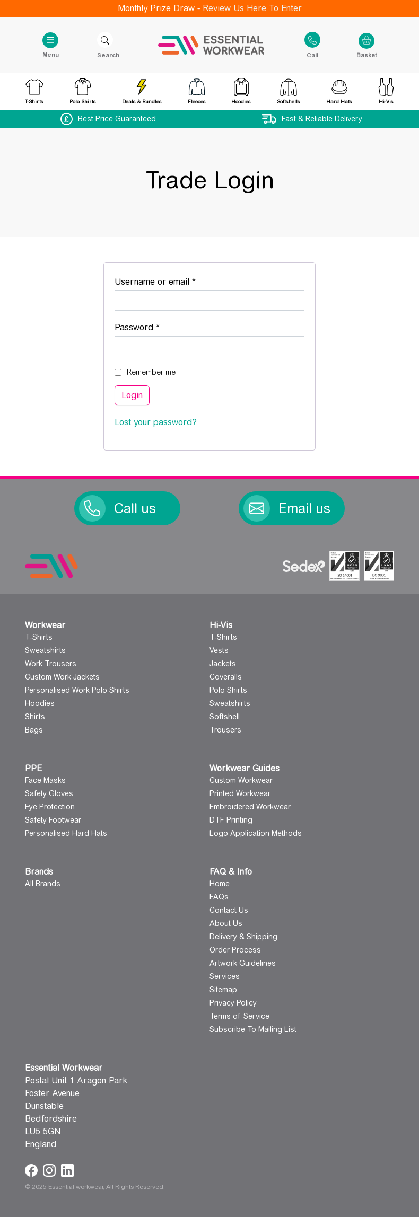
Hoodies (40, 703)
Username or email (173, 280)
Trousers (225, 730)
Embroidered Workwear (250, 806)
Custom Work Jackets (62, 677)
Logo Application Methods (256, 833)
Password (155, 325)
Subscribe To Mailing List (253, 1029)
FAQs (219, 897)
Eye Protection (50, 806)
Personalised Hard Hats (66, 833)
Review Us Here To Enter (252, 8)
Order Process (235, 950)
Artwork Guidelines (243, 963)
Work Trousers (50, 663)
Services (225, 976)
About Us (226, 923)
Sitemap (223, 989)
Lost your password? (156, 422)
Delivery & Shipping (243, 936)
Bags (34, 730)
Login (132, 395)
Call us (135, 508)
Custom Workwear (241, 780)
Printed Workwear (240, 793)
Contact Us (229, 910)
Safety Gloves (49, 793)
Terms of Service (239, 1016)
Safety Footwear (53, 820)
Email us (304, 508)
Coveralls (226, 677)
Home (220, 883)
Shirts (35, 716)
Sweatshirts (45, 650)
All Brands (42, 883)
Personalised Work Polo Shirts (77, 690)
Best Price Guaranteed (117, 118)
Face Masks (45, 780)
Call (312, 54)
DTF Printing (231, 820)
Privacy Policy (233, 1003)
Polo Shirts (228, 690)
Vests (219, 650)
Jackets (223, 663)
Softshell (225, 716)
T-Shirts (39, 637)
